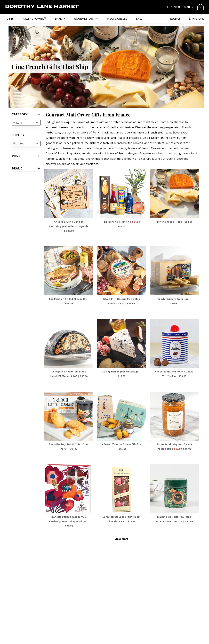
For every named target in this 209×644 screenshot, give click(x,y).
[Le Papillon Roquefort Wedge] (121, 343)
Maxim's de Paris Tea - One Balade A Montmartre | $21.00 (174, 519)
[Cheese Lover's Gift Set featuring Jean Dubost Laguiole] (68, 193)
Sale (139, 18)
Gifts (10, 18)
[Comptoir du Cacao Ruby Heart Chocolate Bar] (121, 488)
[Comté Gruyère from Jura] (174, 270)
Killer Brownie (34, 18)
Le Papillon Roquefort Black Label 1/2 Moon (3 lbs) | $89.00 (69, 374)
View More (122, 539)
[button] (168, 7)
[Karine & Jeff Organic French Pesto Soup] (174, 416)
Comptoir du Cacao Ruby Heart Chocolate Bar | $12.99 (121, 519)
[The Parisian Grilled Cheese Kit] (68, 270)
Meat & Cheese (117, 18)
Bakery (60, 18)
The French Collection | (121, 224)
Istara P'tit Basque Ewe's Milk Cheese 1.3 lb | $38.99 (121, 301)
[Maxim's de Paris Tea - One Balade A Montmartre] (174, 488)
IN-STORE (196, 18)
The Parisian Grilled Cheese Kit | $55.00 (69, 301)
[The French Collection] (121, 193)
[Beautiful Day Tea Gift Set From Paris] (68, 416)
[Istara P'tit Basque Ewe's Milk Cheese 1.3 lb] (121, 270)
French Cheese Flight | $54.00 (174, 221)
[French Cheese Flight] (174, 193)
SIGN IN (188, 7)
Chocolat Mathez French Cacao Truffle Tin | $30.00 (174, 374)
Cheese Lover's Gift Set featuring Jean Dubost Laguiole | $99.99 (68, 226)
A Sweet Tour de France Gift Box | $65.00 (121, 446)
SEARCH (175, 7)
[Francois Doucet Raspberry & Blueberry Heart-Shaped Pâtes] (68, 488)
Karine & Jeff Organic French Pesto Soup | (174, 446)
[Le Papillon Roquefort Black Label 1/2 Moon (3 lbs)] (68, 343)
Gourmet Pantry (86, 18)
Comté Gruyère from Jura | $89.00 (174, 301)
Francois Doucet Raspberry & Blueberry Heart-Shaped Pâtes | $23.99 (69, 521)
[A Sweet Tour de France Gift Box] (121, 416)
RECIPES (175, 18)
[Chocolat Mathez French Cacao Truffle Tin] (174, 343)
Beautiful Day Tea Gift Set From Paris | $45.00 (68, 446)
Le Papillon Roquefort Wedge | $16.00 (121, 374)
